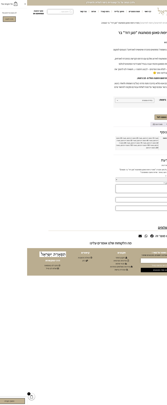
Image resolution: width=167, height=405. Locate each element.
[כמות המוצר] (146, 117)
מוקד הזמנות (11, 11)
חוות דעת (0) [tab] (130, 124)
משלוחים (136, 227)
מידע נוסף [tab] (143, 124)
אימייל (145, 204)
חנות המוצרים (107, 11)
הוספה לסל (134, 117)
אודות (66, 11)
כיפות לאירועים (120, 22)
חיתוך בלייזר (92, 11)
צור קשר (56, 11)
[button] (83, 227)
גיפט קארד (78, 11)
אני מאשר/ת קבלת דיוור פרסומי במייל (139, 265)
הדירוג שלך (143, 176)
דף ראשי (120, 11)
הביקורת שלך (142, 183)
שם (146, 196)
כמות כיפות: (138, 99)
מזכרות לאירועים (134, 22)
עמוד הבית (147, 22)
